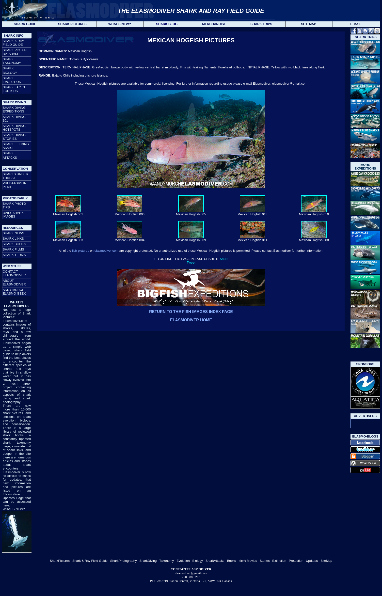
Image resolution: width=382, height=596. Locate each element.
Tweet (191, 262)
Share (224, 259)
